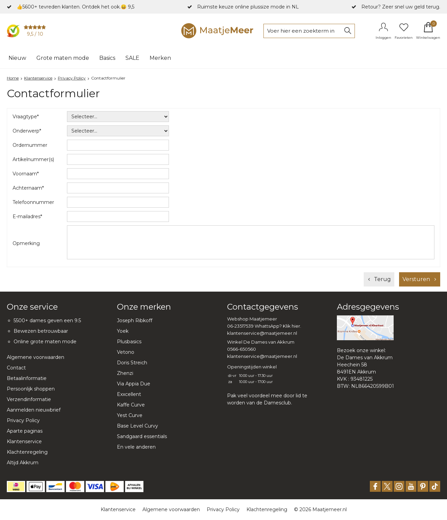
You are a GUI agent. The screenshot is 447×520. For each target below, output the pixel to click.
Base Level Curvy (137, 426)
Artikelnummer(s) (33, 159)
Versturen (416, 279)
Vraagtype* (26, 116)
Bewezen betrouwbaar (41, 331)
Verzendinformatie (29, 399)
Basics (107, 58)
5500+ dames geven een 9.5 (47, 320)
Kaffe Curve (131, 405)
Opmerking (26, 243)
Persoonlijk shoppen (31, 389)
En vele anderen (136, 447)
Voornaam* (26, 173)
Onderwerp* (27, 131)
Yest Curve (129, 415)
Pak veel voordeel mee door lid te (267, 396)
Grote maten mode (62, 58)
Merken (160, 58)
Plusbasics (129, 342)
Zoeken (348, 31)
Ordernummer (30, 145)
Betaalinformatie (27, 378)
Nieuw (17, 58)
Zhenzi (125, 373)
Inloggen (383, 37)
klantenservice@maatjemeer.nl (262, 333)
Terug (382, 279)
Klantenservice (24, 441)
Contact (16, 368)
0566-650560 (241, 349)
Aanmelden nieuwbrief (34, 410)
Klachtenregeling (27, 452)
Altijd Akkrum (22, 463)
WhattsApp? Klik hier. (278, 326)
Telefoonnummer (33, 202)
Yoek (122, 331)
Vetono (125, 352)
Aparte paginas (24, 431)
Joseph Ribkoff (134, 320)
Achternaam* (28, 188)
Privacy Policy (23, 420)
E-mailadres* (27, 216)
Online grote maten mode (45, 342)
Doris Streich (132, 363)
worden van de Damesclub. (259, 403)
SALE (132, 58)
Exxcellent (129, 394)
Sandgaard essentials (142, 436)
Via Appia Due (133, 384)
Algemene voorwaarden (35, 357)
